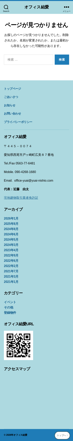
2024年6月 (11, 234)
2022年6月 (11, 260)
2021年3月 (11, 276)
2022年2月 (11, 266)
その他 (8, 307)
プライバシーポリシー (18, 122)
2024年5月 (11, 239)
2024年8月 (11, 229)
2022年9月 (11, 255)
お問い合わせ (12, 113)
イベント (10, 302)
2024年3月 (11, 244)
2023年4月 (11, 250)
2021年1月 (11, 281)
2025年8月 (11, 223)
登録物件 (10, 312)
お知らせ (9, 105)
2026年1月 (11, 218)
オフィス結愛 (36, 7)
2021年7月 (11, 271)
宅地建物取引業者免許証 (21, 197)
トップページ (12, 88)
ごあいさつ (11, 97)
